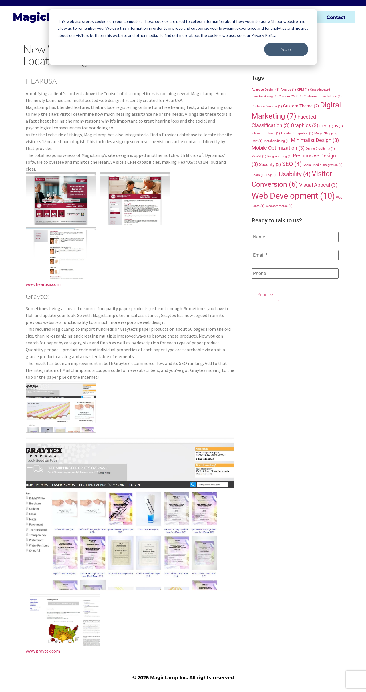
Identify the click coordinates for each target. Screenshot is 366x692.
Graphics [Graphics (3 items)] (304, 125)
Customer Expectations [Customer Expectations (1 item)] (323, 96)
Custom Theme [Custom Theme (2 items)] (301, 106)
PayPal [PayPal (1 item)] (259, 156)
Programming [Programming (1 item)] (279, 156)
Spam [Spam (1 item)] (258, 175)
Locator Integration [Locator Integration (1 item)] (297, 133)
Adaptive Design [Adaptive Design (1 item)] (265, 89)
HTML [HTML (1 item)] (326, 126)
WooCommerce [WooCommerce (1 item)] (279, 206)
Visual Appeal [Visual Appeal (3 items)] (318, 185)
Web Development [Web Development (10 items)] (293, 196)
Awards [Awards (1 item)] (288, 89)
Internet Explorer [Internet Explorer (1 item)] (266, 133)
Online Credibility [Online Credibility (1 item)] (320, 149)
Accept (286, 49)
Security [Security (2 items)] (270, 164)
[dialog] (183, 37)
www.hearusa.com (43, 284)
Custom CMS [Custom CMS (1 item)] (291, 96)
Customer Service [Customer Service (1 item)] (267, 106)
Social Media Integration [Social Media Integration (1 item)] (323, 165)
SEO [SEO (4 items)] (292, 164)
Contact (336, 17)
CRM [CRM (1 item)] (303, 89)
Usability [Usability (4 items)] (295, 174)
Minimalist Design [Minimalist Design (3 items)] (315, 140)
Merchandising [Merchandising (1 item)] (277, 141)
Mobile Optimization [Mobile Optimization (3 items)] (278, 148)
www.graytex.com (43, 651)
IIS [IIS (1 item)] (338, 126)
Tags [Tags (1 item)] (272, 175)
